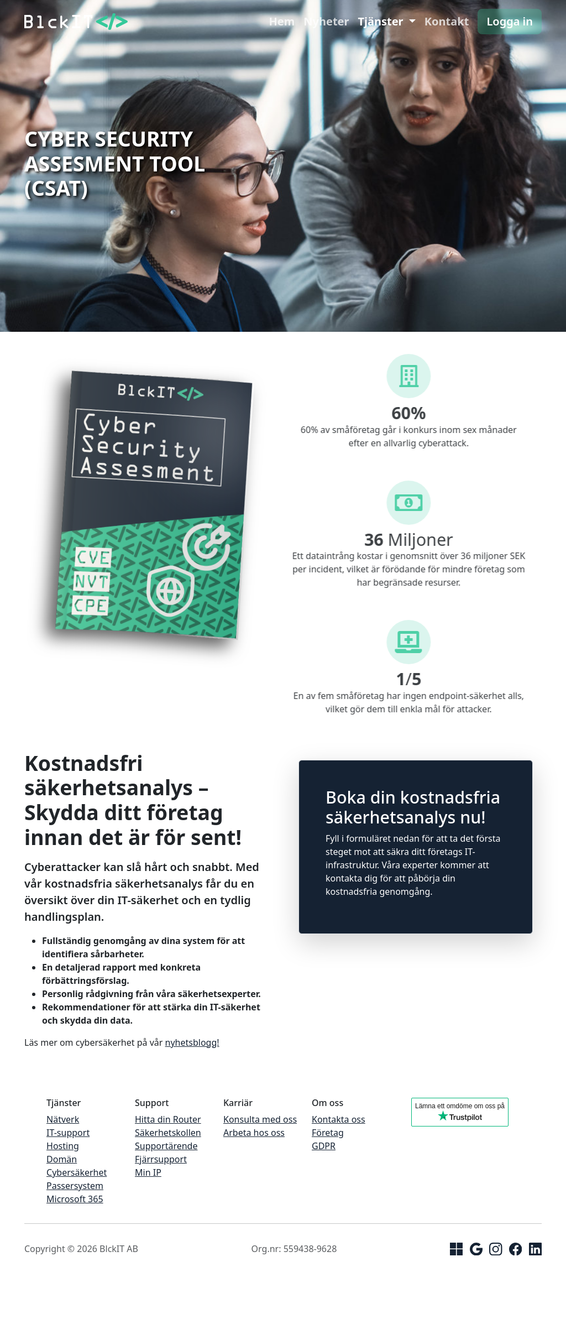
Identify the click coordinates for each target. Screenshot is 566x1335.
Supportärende (166, 1146)
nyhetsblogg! (192, 1042)
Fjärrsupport (161, 1159)
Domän (61, 1159)
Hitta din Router (168, 1119)
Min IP (148, 1172)
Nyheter (326, 21)
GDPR (324, 1146)
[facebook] (515, 1248)
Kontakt (446, 21)
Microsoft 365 (74, 1199)
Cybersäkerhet (76, 1172)
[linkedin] (535, 1248)
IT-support (68, 1133)
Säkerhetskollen (168, 1133)
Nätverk (62, 1119)
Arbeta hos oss (254, 1133)
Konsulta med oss (260, 1119)
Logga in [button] (509, 21)
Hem (282, 21)
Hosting (62, 1146)
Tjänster (382, 21)
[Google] (476, 1248)
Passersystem (74, 1186)
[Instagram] (495, 1248)
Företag (328, 1133)
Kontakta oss (338, 1119)
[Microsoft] (456, 1248)
